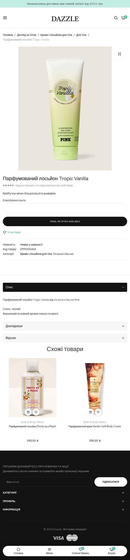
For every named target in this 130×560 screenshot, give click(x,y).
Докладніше (14, 326)
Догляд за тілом (26, 35)
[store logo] (65, 17)
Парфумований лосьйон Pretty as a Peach (32, 426)
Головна (8, 35)
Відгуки (11, 338)
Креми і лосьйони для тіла (56, 35)
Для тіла (81, 35)
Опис (9, 287)
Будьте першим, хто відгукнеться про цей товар (44, 185)
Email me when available (65, 221)
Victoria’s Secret (63, 254)
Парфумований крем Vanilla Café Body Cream (95, 426)
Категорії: (8, 254)
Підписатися (111, 481)
